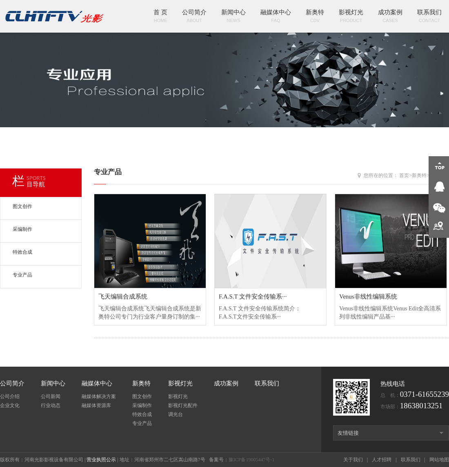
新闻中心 (233, 16)
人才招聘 (381, 460)
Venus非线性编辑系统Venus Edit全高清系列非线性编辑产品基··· (390, 306)
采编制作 (22, 229)
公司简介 (194, 16)
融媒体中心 (275, 16)
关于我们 (353, 460)
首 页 (160, 16)
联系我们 (429, 16)
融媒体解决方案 (99, 396)
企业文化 (10, 405)
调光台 (175, 414)
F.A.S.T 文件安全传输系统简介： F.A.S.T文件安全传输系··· (270, 306)
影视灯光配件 (183, 405)
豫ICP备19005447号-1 (252, 460)
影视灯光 (351, 16)
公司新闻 (50, 396)
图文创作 (22, 206)
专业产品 (22, 275)
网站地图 (439, 460)
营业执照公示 (101, 460)
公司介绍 (10, 396)
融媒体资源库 (96, 405)
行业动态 (50, 405)
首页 (404, 175)
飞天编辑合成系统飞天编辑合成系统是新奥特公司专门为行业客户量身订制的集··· (150, 306)
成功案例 (390, 16)
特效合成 (22, 252)
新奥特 (315, 16)
